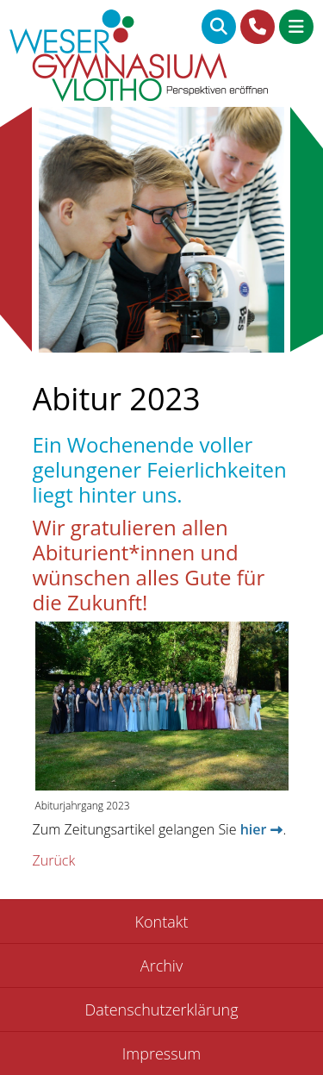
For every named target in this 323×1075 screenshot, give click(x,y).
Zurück (54, 860)
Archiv (161, 965)
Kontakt (162, 921)
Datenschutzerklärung (161, 1009)
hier (253, 829)
